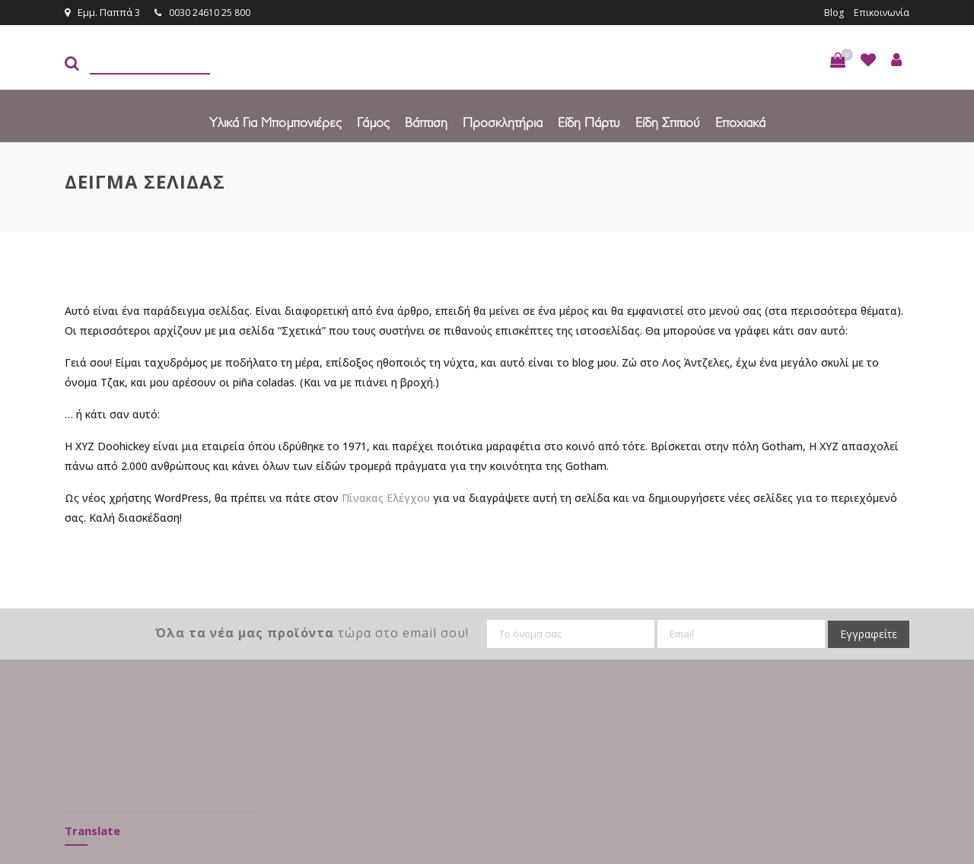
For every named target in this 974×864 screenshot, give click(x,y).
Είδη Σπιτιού (667, 121)
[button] (838, 59)
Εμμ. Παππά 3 (102, 12)
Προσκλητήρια (503, 121)
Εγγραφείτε (868, 633)
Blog (832, 12)
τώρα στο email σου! (312, 632)
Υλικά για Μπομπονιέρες (275, 121)
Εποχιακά (740, 121)
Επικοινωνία (880, 12)
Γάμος (373, 121)
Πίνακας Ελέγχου (386, 497)
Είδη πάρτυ (589, 121)
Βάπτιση (426, 121)
